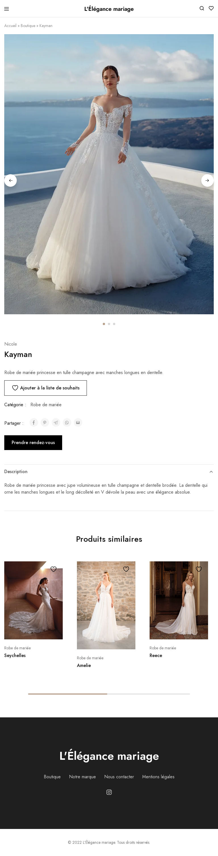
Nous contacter (119, 776)
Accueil (10, 25)
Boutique (28, 25)
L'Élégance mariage (109, 756)
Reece (156, 655)
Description (109, 471)
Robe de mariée (46, 404)
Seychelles (15, 655)
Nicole (10, 344)
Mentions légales (158, 776)
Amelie (84, 665)
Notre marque (82, 776)
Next (207, 180)
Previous (10, 180)
